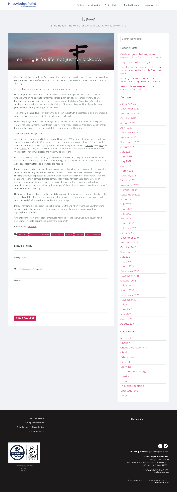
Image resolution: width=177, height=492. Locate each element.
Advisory (80, 5)
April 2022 (126, 128)
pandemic (69, 234)
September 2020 (130, 194)
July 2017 (125, 304)
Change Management (133, 347)
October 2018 (128, 280)
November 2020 (129, 185)
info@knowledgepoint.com (157, 451)
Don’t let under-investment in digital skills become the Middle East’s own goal (142, 70)
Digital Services (38, 427)
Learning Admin (94, 5)
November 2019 (129, 242)
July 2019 (125, 256)
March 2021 (127, 170)
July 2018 (125, 285)
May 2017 (125, 314)
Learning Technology (133, 371)
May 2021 (125, 161)
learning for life (57, 234)
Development (22, 234)
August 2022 (127, 123)
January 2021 (127, 180)
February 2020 (128, 228)
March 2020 (127, 223)
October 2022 (128, 118)
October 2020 (128, 190)
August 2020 (127, 199)
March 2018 (127, 290)
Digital (116, 5)
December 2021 (129, 132)
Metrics (124, 376)
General (125, 362)
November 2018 (129, 276)
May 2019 (125, 261)
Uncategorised (129, 390)
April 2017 (126, 319)
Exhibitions (127, 357)
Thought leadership (93, 234)
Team (123, 381)
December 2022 (129, 108)
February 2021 (128, 175)
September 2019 (130, 252)
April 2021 (126, 166)
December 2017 (129, 295)
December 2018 (129, 271)
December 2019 (129, 237)
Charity (124, 352)
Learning (126, 366)
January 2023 (128, 104)
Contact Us (137, 419)
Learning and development (39, 234)
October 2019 (128, 247)
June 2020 (126, 209)
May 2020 (126, 214)
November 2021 (129, 137)
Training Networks (133, 5)
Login (158, 5)
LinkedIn (32, 226)
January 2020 (128, 233)
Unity (123, 395)
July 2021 (125, 151)
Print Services (22, 427)
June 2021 (126, 156)
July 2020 (125, 204)
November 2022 (129, 113)
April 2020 (126, 218)
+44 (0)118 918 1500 (159, 459)
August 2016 (127, 323)
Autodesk (126, 338)
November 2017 (129, 300)
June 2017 (126, 309)
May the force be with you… (136, 62)
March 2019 (127, 266)
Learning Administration (34, 423)
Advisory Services (37, 418)
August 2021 (127, 147)
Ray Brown (79, 234)
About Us (149, 5)
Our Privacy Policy (161, 483)
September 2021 (130, 142)
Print (107, 5)
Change (125, 343)
